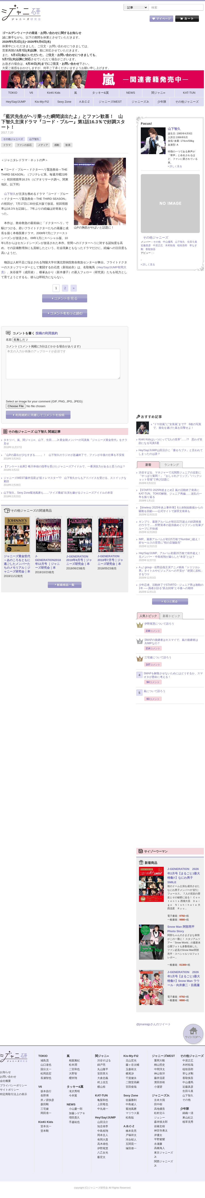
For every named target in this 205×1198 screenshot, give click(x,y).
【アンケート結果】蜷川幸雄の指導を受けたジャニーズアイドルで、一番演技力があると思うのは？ (64, 466)
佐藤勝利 (131, 1100)
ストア (59, 20)
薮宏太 (101, 1157)
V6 (40, 1087)
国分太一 (46, 1069)
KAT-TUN (101, 1096)
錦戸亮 (101, 1065)
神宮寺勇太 (161, 1131)
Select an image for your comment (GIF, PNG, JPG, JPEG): (44, 402)
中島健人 (131, 1104)
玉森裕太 (131, 1069)
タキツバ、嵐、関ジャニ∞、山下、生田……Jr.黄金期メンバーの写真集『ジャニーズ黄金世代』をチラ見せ (65, 442)
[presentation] (40, 386)
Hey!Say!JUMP (108, 267)
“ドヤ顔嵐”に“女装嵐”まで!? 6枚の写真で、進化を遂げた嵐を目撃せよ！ (177, 426)
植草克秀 (187, 1122)
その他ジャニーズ (13, 139)
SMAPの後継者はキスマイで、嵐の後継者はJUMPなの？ (167, 642)
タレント (134, 20)
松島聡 (130, 1118)
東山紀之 (187, 1118)
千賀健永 (131, 1078)
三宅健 (45, 1109)
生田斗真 (192, 242)
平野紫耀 (159, 1139)
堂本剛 (45, 1131)
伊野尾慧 (102, 1148)
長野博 (45, 1096)
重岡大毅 (159, 1061)
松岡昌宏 (46, 1074)
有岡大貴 (102, 1140)
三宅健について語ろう (153, 659)
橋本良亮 (131, 1131)
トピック (109, 20)
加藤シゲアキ (77, 1113)
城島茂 (45, 1061)
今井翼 (73, 1096)
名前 (9, 340)
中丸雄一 (102, 1109)
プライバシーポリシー (13, 1085)
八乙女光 (102, 1153)
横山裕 (101, 1087)
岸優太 (158, 1135)
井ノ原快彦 (47, 1100)
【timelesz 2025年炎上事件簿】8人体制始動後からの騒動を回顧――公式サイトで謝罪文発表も (171, 509)
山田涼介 (102, 1122)
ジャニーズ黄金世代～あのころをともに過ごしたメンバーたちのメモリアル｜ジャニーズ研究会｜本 (17, 564)
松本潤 (73, 1065)
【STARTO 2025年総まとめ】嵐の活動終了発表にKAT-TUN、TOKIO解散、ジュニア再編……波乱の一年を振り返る (170, 494)
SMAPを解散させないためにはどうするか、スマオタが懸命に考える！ (169, 675)
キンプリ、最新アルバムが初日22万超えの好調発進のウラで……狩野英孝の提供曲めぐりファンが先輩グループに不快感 (171, 526)
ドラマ (7, 145)
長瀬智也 (46, 1078)
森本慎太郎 (161, 1122)
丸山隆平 (102, 1069)
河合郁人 (131, 1140)
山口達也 (46, 1065)
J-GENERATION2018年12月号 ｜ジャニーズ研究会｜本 (48, 562)
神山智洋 (159, 1074)
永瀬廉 (158, 1144)
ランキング (171, 465)
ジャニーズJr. (161, 1096)
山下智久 (34, 139)
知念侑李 (102, 1126)
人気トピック (148, 616)
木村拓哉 (170, 245)
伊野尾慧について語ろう (155, 625)
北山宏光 (131, 1061)
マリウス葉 (132, 1113)
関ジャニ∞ (102, 1056)
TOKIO (43, 1056)
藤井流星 (159, 1078)
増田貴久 (74, 1118)
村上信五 (102, 1082)
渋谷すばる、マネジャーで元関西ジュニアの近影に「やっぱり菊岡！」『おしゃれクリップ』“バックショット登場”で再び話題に (170, 476)
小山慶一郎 (75, 1109)
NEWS (71, 1105)
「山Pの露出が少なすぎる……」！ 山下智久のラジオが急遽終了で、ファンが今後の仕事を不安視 (64, 455)
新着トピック (171, 616)
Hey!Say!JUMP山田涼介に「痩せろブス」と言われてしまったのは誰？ (171, 452)
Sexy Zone (130, 1096)
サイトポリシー (9, 1090)
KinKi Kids (45, 1122)
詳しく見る (176, 166)
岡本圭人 (102, 1135)
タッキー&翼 (75, 1087)
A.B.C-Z (128, 1126)
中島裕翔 (102, 1131)
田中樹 (158, 1104)
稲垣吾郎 (182, 245)
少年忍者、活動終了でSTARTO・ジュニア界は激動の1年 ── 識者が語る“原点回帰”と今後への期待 (171, 587)
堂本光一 (46, 1126)
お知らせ (5, 1072)
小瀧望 (158, 1087)
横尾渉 (130, 1074)
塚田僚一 (131, 1148)
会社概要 (5, 1081)
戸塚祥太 (131, 1135)
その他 (157, 242)
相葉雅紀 (74, 1061)
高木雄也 (102, 1144)
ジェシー (159, 1118)
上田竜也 (102, 1104)
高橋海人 (159, 1148)
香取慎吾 (150, 249)
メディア (43, 145)
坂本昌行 (46, 1091)
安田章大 (102, 1074)
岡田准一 (46, 1113)
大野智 (73, 1074)
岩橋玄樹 (159, 1126)
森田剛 (45, 1104)
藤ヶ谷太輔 (132, 1065)
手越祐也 (74, 1122)
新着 (148, 465)
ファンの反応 (24, 145)
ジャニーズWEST (163, 1056)
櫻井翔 (73, 1078)
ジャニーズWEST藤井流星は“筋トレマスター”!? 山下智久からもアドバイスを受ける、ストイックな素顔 (65, 480)
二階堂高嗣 (132, 1082)
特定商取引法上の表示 (13, 1094)
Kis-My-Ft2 (130, 1056)
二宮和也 (74, 1069)
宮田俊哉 (131, 1087)
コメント (12, 346)
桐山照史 (159, 1065)
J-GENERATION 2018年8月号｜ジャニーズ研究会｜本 (79, 560)
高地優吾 (159, 1109)
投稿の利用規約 (47, 333)
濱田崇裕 (159, 1082)
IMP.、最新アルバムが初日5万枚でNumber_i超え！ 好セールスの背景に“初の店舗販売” (171, 541)
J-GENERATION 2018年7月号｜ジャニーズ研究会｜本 (110, 560)
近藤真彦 (146, 245)
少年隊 (184, 1109)
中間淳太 (159, 1069)
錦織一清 (187, 1113)
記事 (84, 20)
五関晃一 (131, 1144)
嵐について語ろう (150, 693)
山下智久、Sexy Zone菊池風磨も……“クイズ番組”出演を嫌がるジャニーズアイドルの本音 (58, 493)
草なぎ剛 (187, 1074)
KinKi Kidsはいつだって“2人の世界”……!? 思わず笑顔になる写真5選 (170, 441)
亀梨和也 (102, 1100)
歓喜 (68, 145)
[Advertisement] (170, 344)
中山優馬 (168, 242)
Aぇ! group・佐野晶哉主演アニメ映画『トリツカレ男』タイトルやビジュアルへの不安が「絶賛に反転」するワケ (171, 571)
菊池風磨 (131, 1109)
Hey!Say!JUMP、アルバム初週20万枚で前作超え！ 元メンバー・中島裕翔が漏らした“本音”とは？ (171, 555)
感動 (56, 145)
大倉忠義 (102, 1078)
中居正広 (158, 245)
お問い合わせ (8, 1077)
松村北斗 (159, 1113)
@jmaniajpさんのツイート (153, 1024)
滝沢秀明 (74, 1091)
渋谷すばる (104, 1061)
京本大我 (159, 1100)
